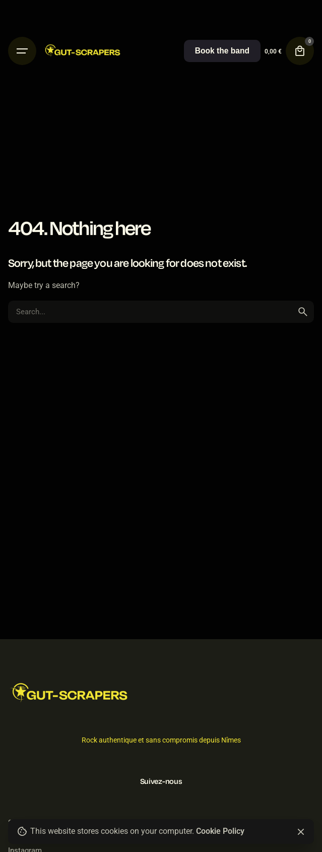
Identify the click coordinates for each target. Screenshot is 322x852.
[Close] (301, 832)
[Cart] (300, 51)
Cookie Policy (220, 831)
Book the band (222, 50)
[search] (303, 312)
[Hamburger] (22, 51)
